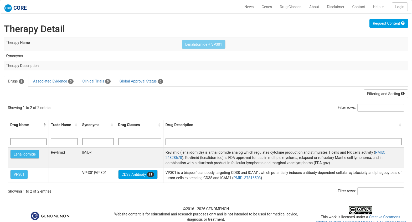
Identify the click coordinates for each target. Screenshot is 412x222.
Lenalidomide (25, 154)
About (314, 7)
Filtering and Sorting (386, 94)
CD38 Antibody (138, 174)
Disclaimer (335, 7)
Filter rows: (347, 107)
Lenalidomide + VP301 (203, 44)
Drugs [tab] (16, 81)
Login (399, 7)
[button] (45, 124)
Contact (358, 7)
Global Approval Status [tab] (141, 81)
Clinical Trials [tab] (97, 81)
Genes (267, 7)
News (249, 7)
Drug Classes (290, 7)
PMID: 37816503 (247, 178)
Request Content (389, 23)
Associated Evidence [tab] (53, 81)
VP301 (19, 174)
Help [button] (378, 7)
